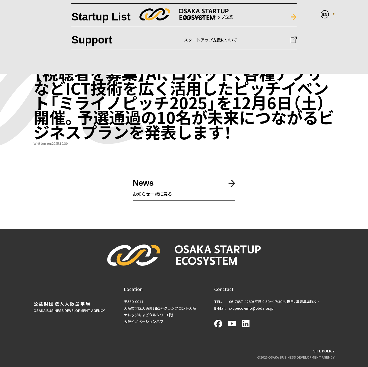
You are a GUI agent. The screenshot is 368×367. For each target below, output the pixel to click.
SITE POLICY (323, 350)
